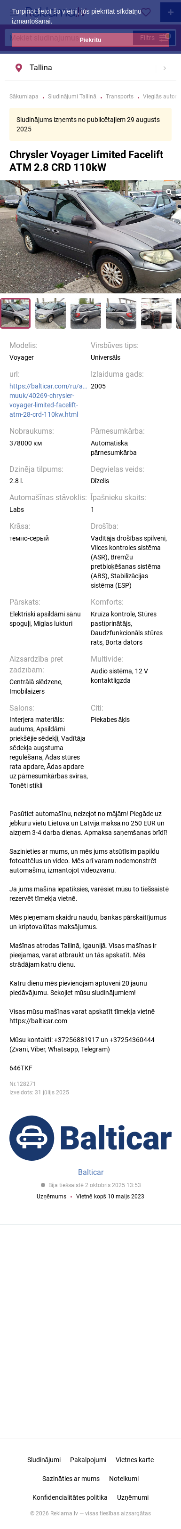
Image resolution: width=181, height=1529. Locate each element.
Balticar (90, 1172)
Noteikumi (124, 1478)
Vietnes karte (135, 1460)
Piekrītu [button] (90, 40)
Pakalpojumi (88, 1460)
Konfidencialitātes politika (70, 1497)
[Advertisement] (90, 1329)
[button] (55, 22)
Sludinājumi (44, 1460)
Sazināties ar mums (71, 1478)
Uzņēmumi (133, 1497)
